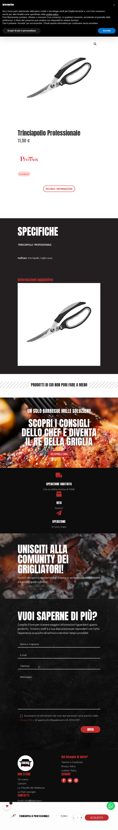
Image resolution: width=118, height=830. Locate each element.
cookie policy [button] (52, 14)
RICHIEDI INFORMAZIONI (59, 188)
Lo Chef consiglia (27, 791)
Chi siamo (23, 779)
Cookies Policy (69, 770)
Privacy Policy (27, 719)
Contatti (22, 783)
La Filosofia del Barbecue (31, 787)
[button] (95, 44)
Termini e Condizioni (72, 762)
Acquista (96, 817)
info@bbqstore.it (33, 800)
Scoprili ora (59, 454)
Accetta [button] (107, 30)
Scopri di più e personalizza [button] (21, 30)
